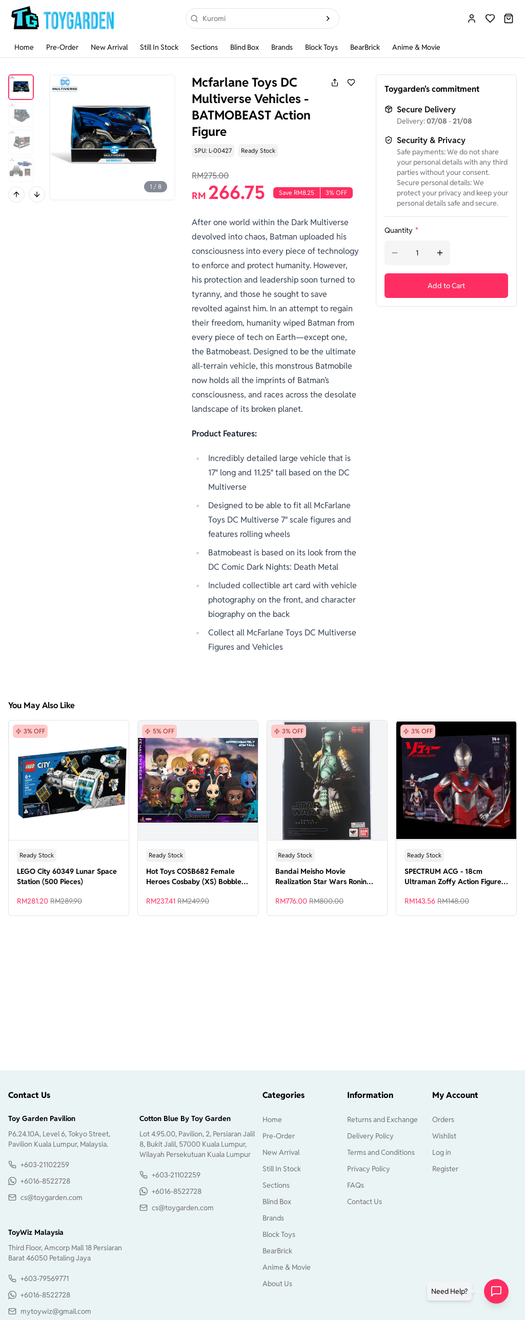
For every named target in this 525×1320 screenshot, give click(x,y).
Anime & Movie (416, 47)
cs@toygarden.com (52, 1197)
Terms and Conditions (381, 1152)
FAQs (355, 1185)
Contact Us (364, 1201)
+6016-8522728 (45, 1181)
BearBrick (365, 47)
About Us (277, 1283)
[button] (451, 1291)
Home (24, 47)
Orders (443, 1119)
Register (445, 1168)
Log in (441, 1152)
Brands (282, 47)
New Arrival (109, 47)
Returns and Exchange (382, 1119)
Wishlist (444, 1136)
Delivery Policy (370, 1136)
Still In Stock (159, 47)
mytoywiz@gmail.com (56, 1311)
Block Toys (321, 47)
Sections (204, 47)
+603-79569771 (45, 1278)
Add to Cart (446, 285)
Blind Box (244, 47)
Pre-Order (62, 47)
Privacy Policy (368, 1168)
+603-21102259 (45, 1164)
